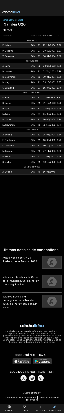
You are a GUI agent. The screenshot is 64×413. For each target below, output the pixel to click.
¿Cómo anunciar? (32, 392)
